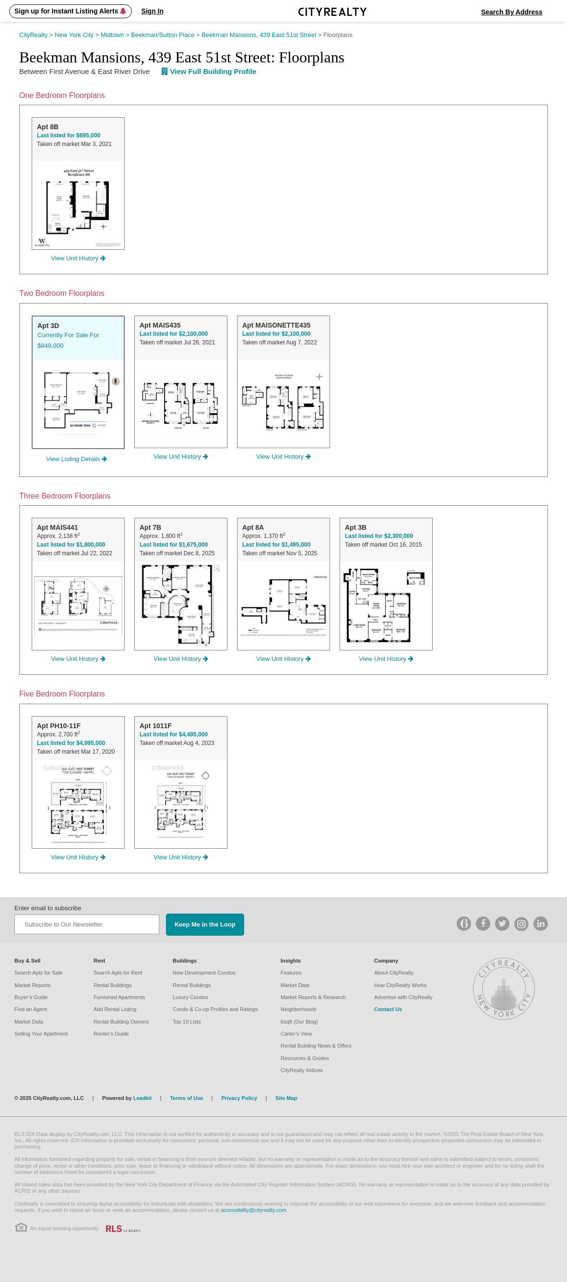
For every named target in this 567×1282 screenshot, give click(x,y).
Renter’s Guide (111, 1034)
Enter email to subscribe (47, 908)
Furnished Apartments (119, 997)
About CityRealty (393, 973)
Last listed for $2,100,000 (174, 333)
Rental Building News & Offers (316, 1046)
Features (291, 973)
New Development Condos (204, 973)
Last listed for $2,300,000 (379, 536)
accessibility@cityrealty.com (253, 1210)
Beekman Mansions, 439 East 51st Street (262, 34)
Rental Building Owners (121, 1022)
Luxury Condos (190, 997)
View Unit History (78, 258)
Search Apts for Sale (38, 973)
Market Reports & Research (313, 997)
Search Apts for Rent (118, 973)
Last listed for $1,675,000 (174, 544)
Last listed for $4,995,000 (71, 743)
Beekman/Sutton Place (166, 34)
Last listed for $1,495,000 (276, 544)
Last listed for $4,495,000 (174, 734)
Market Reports (32, 985)
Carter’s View (296, 1034)
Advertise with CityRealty (403, 997)
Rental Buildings (113, 985)
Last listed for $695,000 (68, 135)
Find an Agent (30, 1009)
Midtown (116, 34)
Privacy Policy (239, 1098)
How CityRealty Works (400, 985)
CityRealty (37, 34)
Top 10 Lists (187, 1022)
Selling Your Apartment (41, 1034)
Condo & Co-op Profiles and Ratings (215, 1009)
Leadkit (142, 1098)
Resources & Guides (305, 1058)
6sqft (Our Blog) (299, 1022)
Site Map (286, 1098)
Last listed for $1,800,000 (71, 544)
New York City (78, 34)
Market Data (28, 1022)
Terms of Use (186, 1098)
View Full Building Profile (209, 71)
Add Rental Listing (115, 1009)
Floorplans (338, 34)
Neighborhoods (299, 1009)
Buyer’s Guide (30, 997)
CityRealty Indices (302, 1070)
